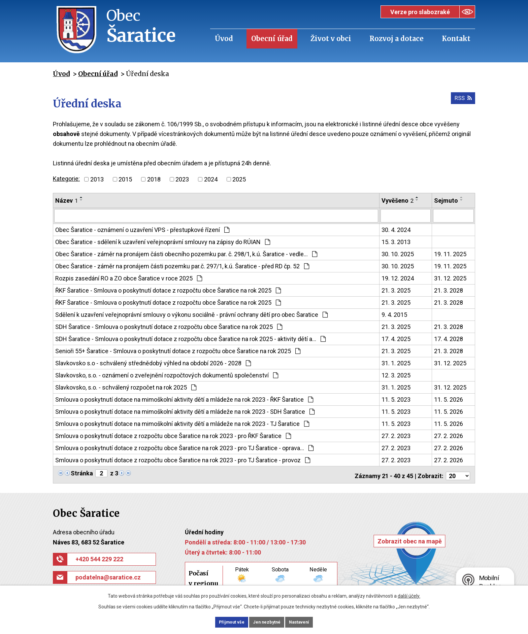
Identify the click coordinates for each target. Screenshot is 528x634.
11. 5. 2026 (448, 398)
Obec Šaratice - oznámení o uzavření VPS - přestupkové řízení (142, 229)
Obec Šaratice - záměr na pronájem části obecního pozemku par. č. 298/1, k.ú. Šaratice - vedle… (186, 253)
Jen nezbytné (267, 621)
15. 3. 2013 (396, 241)
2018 (154, 179)
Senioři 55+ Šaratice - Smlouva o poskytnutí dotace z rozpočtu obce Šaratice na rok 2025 (177, 350)
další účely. (409, 594)
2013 (97, 179)
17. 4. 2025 (396, 338)
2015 (125, 179)
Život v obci (330, 38)
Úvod (224, 38)
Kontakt (456, 38)
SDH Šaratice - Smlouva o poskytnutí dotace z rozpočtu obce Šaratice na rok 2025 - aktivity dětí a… (190, 338)
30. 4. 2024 (396, 229)
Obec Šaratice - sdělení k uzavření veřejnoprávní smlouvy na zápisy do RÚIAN (162, 241)
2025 (239, 179)
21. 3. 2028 (448, 289)
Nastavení (308, 621)
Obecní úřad (272, 38)
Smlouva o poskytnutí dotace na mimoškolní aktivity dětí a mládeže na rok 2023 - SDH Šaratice (185, 410)
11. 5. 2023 (396, 398)
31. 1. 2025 (396, 362)
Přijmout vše (223, 621)
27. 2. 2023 (396, 435)
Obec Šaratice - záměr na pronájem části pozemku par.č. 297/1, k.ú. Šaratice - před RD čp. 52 (182, 265)
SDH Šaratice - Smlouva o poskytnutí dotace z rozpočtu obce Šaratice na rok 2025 (168, 326)
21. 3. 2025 (396, 289)
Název (66, 200)
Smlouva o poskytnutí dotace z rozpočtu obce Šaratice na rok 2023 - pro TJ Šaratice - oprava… (184, 447)
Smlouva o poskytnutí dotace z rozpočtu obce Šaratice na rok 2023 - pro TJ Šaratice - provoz (182, 459)
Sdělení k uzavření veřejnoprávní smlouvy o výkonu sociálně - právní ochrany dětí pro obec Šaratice (191, 314)
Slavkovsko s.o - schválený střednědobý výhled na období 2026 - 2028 (153, 362)
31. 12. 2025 (450, 277)
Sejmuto (446, 200)
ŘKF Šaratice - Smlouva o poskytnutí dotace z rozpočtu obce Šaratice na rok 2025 (168, 289)
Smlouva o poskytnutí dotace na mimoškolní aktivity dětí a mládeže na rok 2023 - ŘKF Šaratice (184, 398)
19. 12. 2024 (398, 277)
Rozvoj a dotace (396, 38)
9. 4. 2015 (394, 314)
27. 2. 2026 (448, 435)
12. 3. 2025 (396, 374)
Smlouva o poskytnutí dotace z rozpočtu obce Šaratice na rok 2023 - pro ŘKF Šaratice (173, 435)
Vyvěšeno (398, 200)
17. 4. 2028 (448, 338)
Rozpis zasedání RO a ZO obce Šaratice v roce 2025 (128, 277)
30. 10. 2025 (398, 253)
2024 (211, 179)
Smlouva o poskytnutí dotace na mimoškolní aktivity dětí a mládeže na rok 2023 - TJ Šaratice (182, 423)
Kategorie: (66, 178)
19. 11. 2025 (450, 253)
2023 (182, 179)
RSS (461, 100)
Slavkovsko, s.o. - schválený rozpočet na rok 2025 (125, 386)
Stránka (82, 472)
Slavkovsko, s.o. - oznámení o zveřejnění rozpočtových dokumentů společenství (166, 374)
